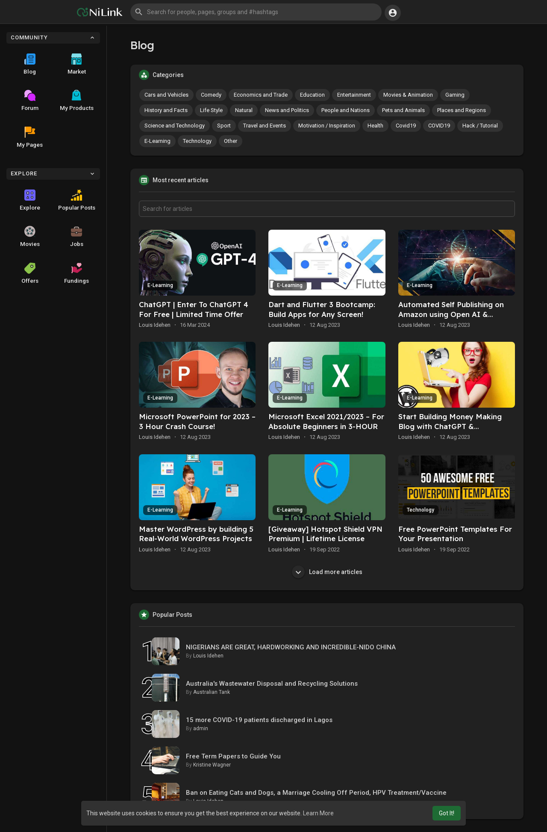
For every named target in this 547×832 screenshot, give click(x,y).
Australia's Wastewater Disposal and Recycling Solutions (272, 683)
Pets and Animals (403, 110)
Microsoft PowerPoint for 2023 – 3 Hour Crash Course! (197, 421)
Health (375, 125)
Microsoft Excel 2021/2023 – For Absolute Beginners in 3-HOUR (326, 421)
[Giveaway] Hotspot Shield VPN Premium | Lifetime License (325, 533)
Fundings (76, 273)
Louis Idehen (155, 325)
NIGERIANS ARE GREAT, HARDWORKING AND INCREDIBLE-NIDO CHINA (291, 647)
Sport (224, 125)
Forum (29, 100)
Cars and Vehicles (166, 95)
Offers (29, 273)
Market (77, 64)
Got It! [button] (446, 813)
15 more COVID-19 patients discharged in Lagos (259, 720)
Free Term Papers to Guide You (233, 756)
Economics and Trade (261, 95)
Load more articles (327, 572)
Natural (244, 110)
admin (200, 728)
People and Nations (345, 110)
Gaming (455, 95)
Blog (30, 64)
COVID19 (439, 125)
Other (230, 141)
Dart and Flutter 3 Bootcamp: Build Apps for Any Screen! (321, 309)
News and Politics (287, 110)
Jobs (76, 236)
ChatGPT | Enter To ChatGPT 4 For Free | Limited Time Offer (193, 309)
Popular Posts (76, 200)
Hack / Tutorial (480, 125)
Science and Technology (174, 125)
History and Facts (166, 110)
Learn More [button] (318, 813)
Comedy (211, 95)
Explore (30, 200)
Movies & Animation (408, 95)
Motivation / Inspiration (326, 125)
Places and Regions (461, 110)
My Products (77, 100)
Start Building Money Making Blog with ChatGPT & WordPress (450, 426)
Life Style (211, 110)
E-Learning (157, 141)
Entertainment (354, 95)
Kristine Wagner (212, 765)
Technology (197, 141)
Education (312, 95)
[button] (256, 12)
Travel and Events (264, 125)
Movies (30, 236)
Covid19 (406, 125)
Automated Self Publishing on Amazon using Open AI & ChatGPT (451, 314)
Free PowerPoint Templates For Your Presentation (455, 533)
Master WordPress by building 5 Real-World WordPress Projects (196, 533)
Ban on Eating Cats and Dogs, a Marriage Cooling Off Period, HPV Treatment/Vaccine (316, 792)
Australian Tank (211, 692)
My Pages (30, 137)
